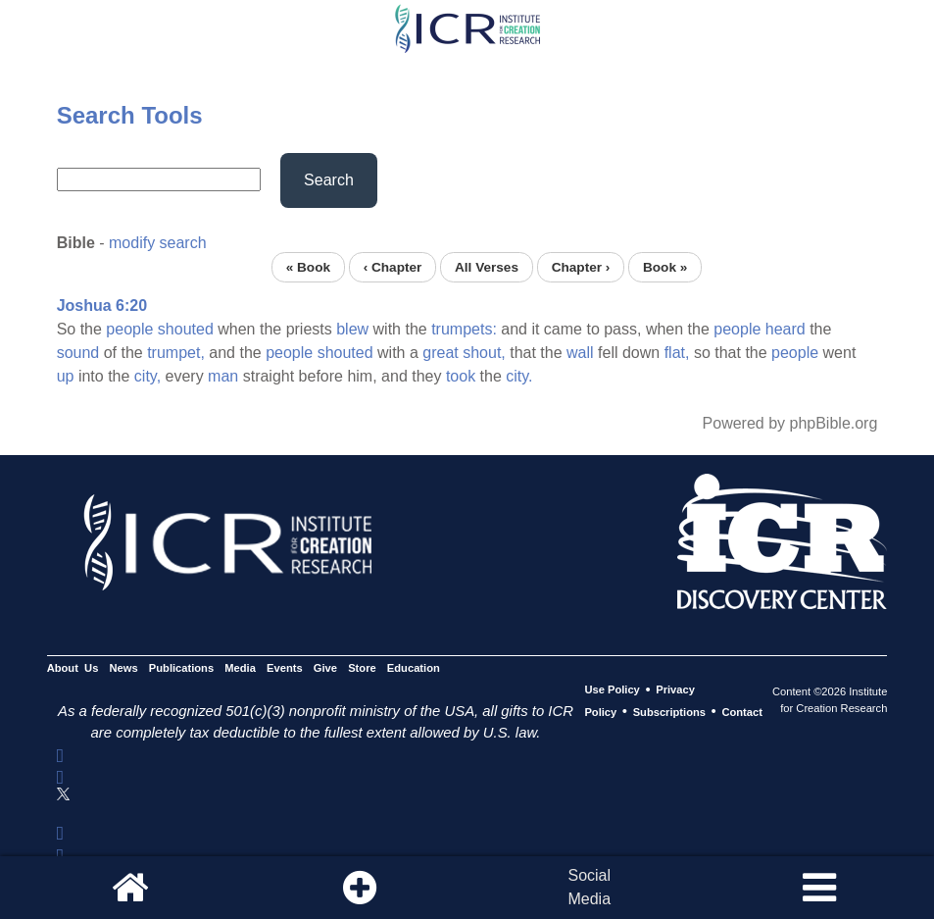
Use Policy (611, 690)
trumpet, (176, 352)
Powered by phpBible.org (790, 423)
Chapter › (581, 267)
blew (352, 329)
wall (580, 352)
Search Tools (130, 115)
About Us (73, 668)
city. (519, 376)
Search (329, 180)
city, (147, 376)
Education (413, 668)
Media (240, 668)
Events (285, 668)
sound (78, 352)
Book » (665, 267)
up (65, 376)
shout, (484, 352)
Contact (741, 712)
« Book (308, 267)
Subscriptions (669, 712)
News (124, 668)
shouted (186, 329)
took (460, 376)
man (223, 376)
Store (362, 668)
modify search (158, 242)
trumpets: (464, 329)
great (440, 352)
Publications (181, 668)
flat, (677, 352)
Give (325, 668)
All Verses (486, 267)
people (129, 329)
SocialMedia (589, 887)
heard (785, 329)
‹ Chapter (393, 267)
